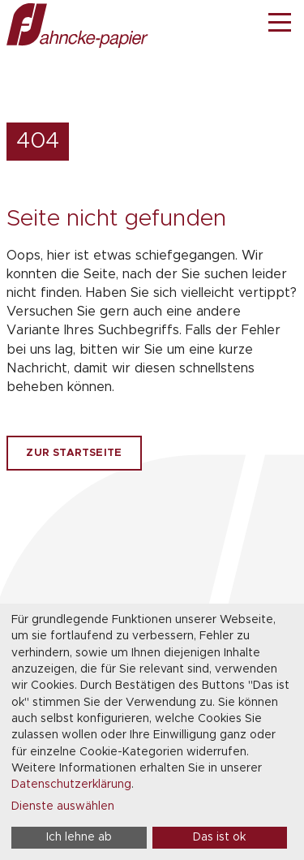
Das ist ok (219, 837)
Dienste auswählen (62, 806)
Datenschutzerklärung (71, 784)
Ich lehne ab (79, 837)
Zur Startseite (74, 453)
